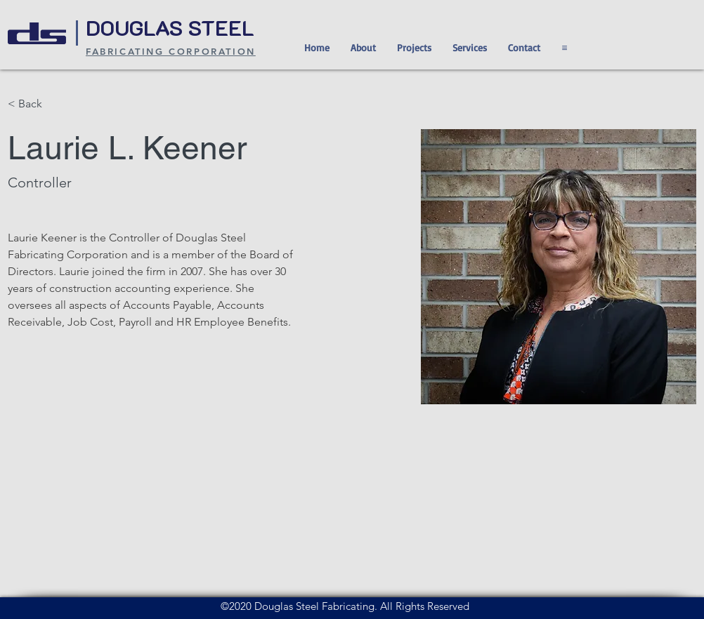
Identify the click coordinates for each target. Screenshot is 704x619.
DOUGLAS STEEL (173, 27)
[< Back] (35, 104)
